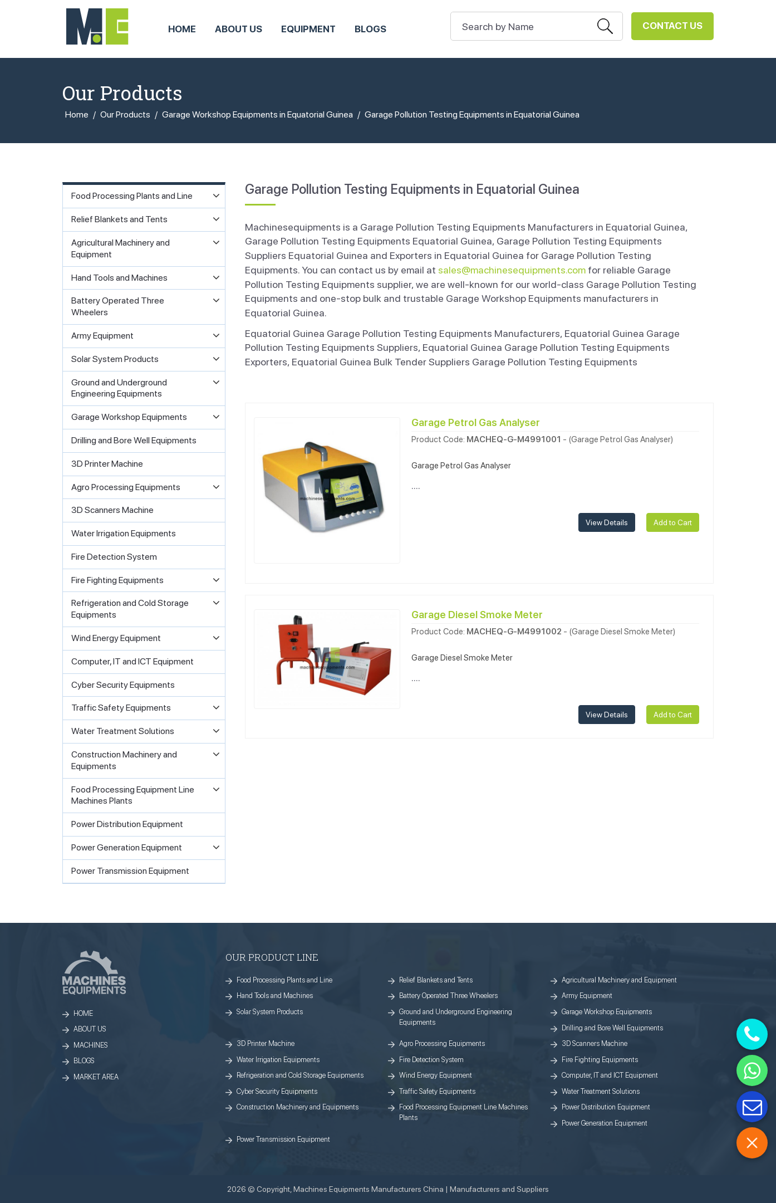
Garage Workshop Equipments (607, 1012)
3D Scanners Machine (594, 1043)
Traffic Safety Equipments (437, 1091)
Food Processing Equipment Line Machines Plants (463, 1112)
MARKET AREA (96, 1077)
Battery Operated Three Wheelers (448, 995)
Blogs (370, 29)
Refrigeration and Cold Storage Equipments (300, 1075)
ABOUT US (238, 29)
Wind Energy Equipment (435, 1075)
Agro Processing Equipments (442, 1043)
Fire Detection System (431, 1059)
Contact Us (672, 25)
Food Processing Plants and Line (284, 980)
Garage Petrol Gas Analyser (475, 422)
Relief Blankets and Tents (436, 980)
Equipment (308, 29)
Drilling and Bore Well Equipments (612, 1028)
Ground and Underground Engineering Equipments (455, 1017)
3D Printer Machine (265, 1043)
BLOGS (84, 1061)
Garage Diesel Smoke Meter (477, 614)
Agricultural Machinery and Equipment (619, 980)
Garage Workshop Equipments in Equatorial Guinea (257, 114)
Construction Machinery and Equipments (297, 1107)
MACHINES (90, 1045)
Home (77, 114)
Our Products (125, 114)
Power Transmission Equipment (283, 1139)
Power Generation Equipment (604, 1123)
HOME (182, 29)
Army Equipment (587, 995)
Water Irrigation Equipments (278, 1059)
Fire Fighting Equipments (600, 1059)
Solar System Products (270, 1012)
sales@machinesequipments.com (512, 270)
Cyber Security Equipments (277, 1091)
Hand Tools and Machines (275, 995)
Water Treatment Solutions (601, 1091)
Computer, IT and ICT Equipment (610, 1075)
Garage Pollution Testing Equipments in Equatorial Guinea (472, 114)
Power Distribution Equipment (606, 1107)
